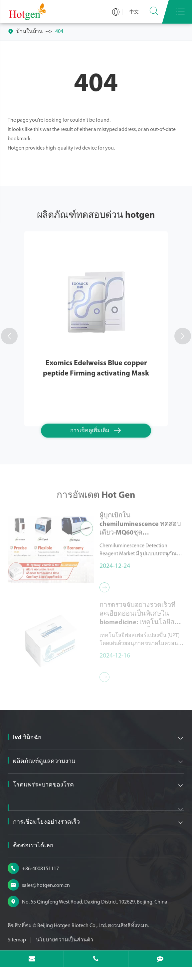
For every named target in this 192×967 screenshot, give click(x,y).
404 (59, 31)
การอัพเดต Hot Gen (96, 497)
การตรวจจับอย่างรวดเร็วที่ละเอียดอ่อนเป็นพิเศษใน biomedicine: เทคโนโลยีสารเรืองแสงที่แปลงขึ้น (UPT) (140, 612)
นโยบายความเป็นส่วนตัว (64, 940)
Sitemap (17, 940)
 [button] (9, 336)
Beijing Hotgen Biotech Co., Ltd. (72, 925)
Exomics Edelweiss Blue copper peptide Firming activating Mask (96, 368)
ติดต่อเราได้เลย (33, 846)
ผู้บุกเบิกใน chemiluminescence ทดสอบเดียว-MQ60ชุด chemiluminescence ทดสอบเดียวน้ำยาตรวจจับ (140, 522)
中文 (134, 12)
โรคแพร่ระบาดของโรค (43, 785)
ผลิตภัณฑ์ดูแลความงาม (44, 761)
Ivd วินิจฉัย (27, 738)
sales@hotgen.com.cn (46, 885)
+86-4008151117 (40, 869)
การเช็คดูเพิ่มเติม (96, 430)
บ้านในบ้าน (29, 31)
